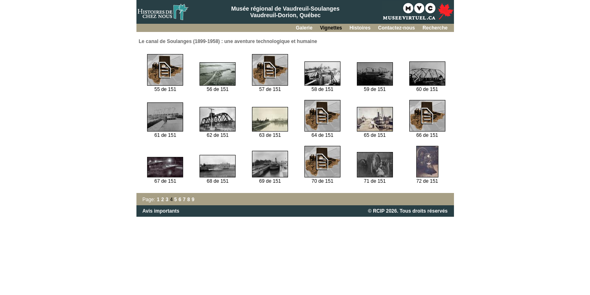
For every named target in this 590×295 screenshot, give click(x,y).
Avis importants (161, 211)
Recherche (434, 28)
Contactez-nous (397, 28)
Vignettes (331, 28)
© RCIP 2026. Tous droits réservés (407, 211)
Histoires (360, 28)
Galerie (305, 28)
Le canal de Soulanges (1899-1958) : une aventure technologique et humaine (228, 41)
